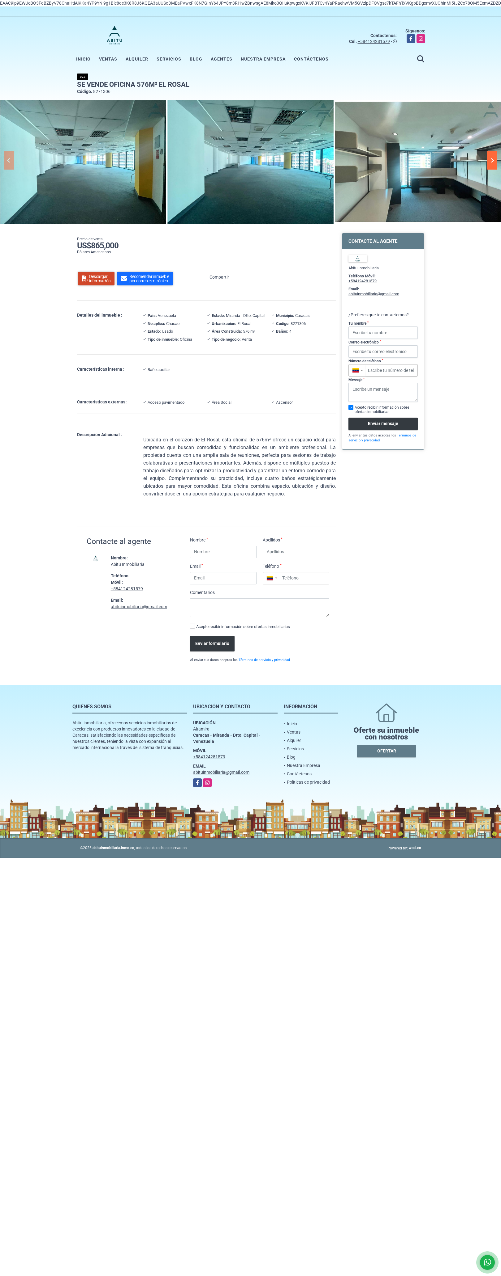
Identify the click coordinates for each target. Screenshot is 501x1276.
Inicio (83, 59)
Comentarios (202, 592)
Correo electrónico (364, 342)
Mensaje (356, 379)
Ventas (108, 59)
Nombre (199, 539)
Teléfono (272, 566)
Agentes (221, 59)
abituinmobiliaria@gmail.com (139, 606)
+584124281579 (374, 41)
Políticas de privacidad (308, 782)
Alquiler (137, 59)
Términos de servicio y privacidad (264, 660)
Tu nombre (358, 323)
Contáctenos (311, 59)
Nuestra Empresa (263, 59)
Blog (196, 59)
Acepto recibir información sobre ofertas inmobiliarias (243, 626)
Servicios (169, 59)
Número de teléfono (365, 361)
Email (196, 566)
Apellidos (273, 539)
